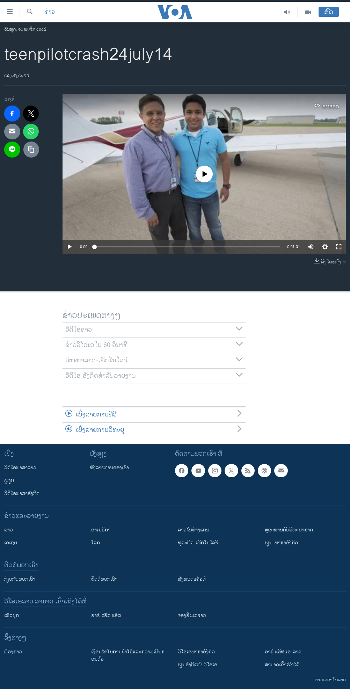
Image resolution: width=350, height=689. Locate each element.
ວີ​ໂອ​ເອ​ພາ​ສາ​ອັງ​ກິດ (196, 651)
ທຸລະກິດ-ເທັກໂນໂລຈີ (198, 542)
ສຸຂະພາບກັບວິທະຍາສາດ (289, 530)
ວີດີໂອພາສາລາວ (20, 467)
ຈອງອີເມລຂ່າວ (192, 615)
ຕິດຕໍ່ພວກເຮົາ (104, 579)
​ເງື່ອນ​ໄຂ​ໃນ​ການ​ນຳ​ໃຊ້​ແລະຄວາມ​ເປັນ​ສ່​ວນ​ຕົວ (128, 655)
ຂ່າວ (50, 12)
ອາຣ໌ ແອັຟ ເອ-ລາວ (283, 651)
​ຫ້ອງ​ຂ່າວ (13, 651)
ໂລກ (95, 542)
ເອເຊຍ (10, 542)
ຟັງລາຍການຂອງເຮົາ (109, 467)
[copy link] (31, 150)
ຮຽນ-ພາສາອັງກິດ (281, 542)
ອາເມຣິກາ (100, 530)
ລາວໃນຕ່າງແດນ (193, 530)
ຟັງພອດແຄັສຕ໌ (192, 579)
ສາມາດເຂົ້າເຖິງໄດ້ (282, 664)
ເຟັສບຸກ (11, 615)
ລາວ (8, 530)
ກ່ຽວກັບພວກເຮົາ (19, 579)
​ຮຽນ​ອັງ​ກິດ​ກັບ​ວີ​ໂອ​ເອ (197, 664)
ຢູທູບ (9, 480)
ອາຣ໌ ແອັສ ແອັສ (106, 615)
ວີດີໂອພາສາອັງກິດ (21, 493)
